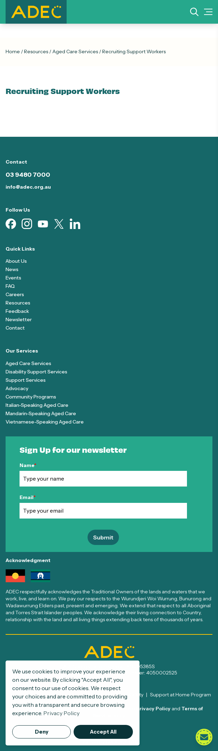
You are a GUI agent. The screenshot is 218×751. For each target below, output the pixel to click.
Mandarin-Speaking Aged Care (41, 413)
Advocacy (17, 388)
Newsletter (19, 319)
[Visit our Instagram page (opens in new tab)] (27, 224)
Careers (15, 294)
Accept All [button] (103, 732)
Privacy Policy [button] (61, 713)
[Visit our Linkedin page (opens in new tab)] (75, 224)
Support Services (26, 380)
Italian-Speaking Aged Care (37, 405)
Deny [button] (41, 732)
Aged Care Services (75, 51)
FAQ (10, 286)
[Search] (194, 12)
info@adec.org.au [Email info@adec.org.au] (28, 187)
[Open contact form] (204, 737)
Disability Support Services (37, 372)
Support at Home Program (180, 694)
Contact (15, 328)
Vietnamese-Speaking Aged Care (45, 422)
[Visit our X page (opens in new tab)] (59, 224)
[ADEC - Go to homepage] (109, 652)
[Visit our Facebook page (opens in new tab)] (11, 224)
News (12, 269)
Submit (103, 537)
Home (13, 51)
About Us (16, 261)
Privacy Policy (153, 708)
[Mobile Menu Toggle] (208, 12)
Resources (36, 51)
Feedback (17, 311)
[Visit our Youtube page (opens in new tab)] (43, 224)
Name (28, 465)
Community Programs (31, 397)
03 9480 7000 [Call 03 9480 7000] (28, 175)
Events (13, 278)
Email (28, 497)
